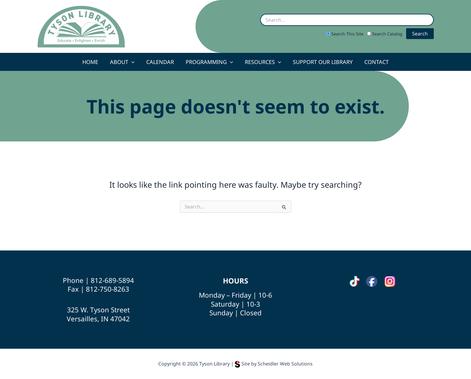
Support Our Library (321, 61)
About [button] (124, 62)
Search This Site (345, 34)
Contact (374, 61)
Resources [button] (262, 62)
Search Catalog (385, 34)
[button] (133, 62)
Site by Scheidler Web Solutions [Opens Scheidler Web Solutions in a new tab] (274, 363)
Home (93, 61)
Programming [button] (209, 62)
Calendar (161, 61)
